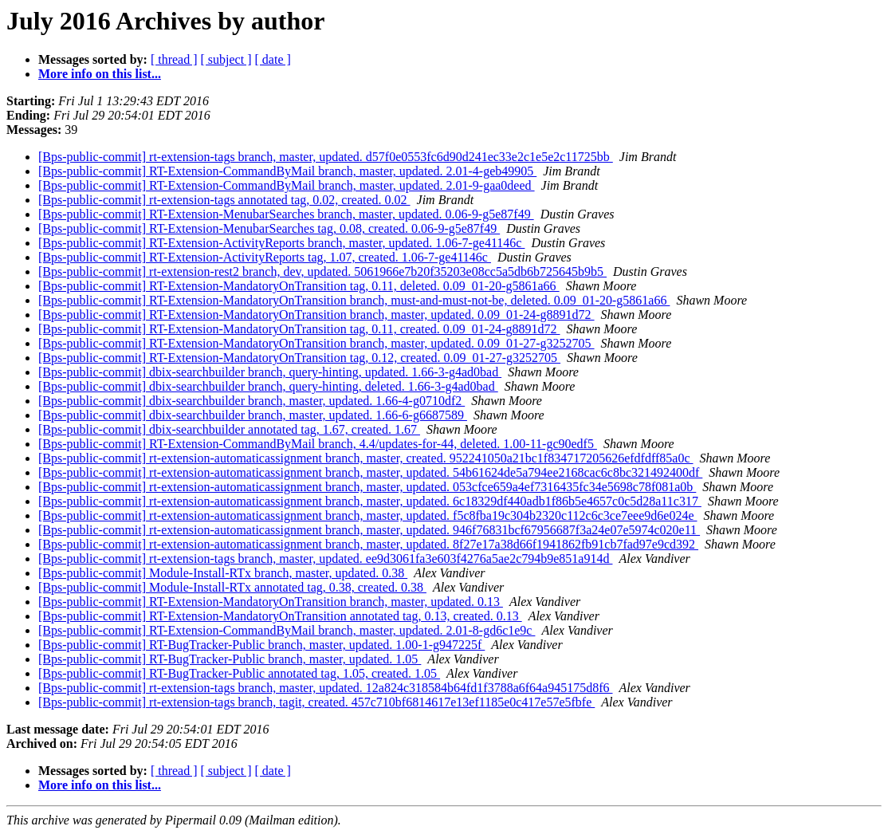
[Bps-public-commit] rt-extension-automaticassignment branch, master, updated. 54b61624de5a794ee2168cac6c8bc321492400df (370, 472)
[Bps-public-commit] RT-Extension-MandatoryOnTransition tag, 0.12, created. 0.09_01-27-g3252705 (299, 357)
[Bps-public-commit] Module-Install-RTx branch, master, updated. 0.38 (222, 573)
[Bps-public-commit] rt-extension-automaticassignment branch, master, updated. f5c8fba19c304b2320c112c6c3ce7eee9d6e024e (367, 515)
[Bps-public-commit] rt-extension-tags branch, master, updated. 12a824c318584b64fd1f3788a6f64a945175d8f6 (325, 687)
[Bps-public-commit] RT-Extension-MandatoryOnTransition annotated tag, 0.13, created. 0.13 (280, 616)
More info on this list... (99, 74)
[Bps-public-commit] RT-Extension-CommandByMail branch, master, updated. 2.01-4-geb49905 (287, 171)
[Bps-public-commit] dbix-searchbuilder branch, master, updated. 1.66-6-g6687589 (252, 415)
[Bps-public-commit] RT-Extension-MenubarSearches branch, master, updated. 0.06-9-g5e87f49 (286, 214)
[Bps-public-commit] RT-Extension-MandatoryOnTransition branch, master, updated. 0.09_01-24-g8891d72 (316, 314)
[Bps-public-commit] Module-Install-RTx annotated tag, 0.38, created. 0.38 (232, 587)
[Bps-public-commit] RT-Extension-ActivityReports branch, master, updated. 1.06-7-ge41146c (281, 243)
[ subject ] (226, 59)
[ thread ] (174, 59)
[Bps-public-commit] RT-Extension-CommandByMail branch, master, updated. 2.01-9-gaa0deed (286, 185)
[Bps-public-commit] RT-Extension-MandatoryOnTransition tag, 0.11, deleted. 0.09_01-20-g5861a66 (299, 286)
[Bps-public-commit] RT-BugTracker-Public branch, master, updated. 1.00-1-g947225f (261, 644)
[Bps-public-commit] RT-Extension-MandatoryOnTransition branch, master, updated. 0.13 (270, 601)
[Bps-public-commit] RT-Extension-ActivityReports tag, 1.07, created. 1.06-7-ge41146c (264, 257)
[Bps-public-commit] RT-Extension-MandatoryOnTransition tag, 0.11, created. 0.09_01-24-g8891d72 (299, 329)
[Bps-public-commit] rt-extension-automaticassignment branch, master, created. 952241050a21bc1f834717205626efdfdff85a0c (366, 458)
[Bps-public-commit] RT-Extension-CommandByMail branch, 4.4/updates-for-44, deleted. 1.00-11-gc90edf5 (317, 443)
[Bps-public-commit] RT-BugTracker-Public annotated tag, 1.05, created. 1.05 (239, 673)
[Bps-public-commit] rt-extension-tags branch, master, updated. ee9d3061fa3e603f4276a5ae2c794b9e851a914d (325, 558)
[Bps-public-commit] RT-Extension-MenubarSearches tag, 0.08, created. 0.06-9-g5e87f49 (269, 228)
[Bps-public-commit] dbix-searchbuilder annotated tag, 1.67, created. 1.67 (229, 429)
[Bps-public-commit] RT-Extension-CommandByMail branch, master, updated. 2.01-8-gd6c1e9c (286, 630)
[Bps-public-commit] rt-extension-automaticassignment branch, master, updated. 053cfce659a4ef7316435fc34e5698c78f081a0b (367, 487)
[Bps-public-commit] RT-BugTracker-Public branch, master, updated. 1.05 (229, 659)
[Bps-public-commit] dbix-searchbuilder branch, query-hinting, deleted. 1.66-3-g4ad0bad (268, 386)
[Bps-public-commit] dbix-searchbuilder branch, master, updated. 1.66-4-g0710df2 (251, 400)
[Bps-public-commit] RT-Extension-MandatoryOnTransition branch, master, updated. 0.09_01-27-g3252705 (316, 343)
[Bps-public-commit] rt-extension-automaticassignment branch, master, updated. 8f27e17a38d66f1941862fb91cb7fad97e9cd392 (368, 544)
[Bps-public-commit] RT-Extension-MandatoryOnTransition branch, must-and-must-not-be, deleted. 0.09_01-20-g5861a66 (354, 300)
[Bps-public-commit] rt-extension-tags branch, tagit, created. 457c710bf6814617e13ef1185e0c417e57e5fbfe (316, 702)
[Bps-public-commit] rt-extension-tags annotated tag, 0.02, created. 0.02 (224, 200)
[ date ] (273, 59)
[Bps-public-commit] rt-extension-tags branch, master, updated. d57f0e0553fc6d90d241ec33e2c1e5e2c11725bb (325, 156)
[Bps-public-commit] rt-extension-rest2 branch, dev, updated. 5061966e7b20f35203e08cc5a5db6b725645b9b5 (322, 271)
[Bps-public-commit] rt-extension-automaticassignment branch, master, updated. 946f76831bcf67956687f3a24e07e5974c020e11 (369, 530)
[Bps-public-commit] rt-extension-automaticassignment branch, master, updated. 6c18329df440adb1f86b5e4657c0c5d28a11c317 (369, 501)
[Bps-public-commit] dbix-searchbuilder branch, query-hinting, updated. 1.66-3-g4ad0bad (269, 372)
